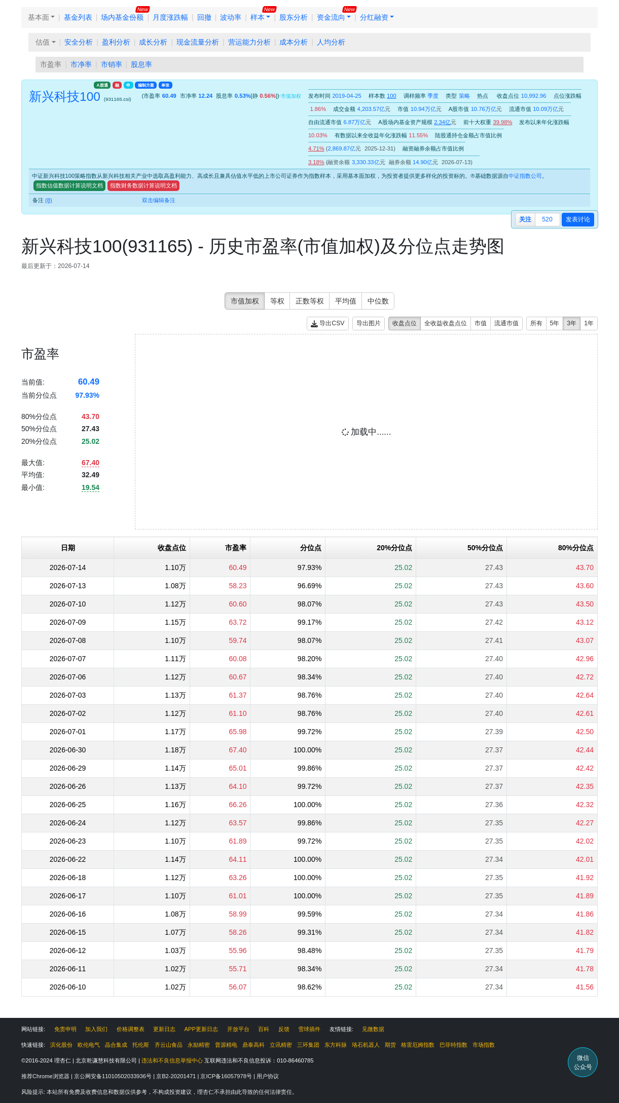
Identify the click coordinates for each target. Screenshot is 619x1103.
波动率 (230, 17)
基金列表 (78, 17)
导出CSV (328, 323)
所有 (536, 323)
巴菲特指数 (453, 1045)
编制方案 (146, 85)
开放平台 (238, 1029)
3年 (571, 323)
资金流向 (331, 17)
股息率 (141, 64)
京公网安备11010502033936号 (113, 1076)
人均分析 (331, 42)
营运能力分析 (249, 42)
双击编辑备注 (158, 200)
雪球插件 (309, 1029)
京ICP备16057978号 (226, 1076)
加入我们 (96, 1029)
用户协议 (268, 1076)
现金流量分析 (197, 42)
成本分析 (293, 42)
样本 (257, 17)
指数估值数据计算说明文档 (69, 185)
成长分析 (153, 42)
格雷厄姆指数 (417, 1045)
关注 (525, 219)
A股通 (102, 85)
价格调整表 (130, 1029)
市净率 (81, 64)
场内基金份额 (122, 17)
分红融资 (374, 17)
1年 (589, 323)
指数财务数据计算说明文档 (143, 185)
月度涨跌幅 (170, 17)
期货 (390, 1045)
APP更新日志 (201, 1029)
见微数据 (373, 1029)
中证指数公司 (525, 176)
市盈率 (50, 64)
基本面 (38, 17)
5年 (555, 323)
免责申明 (65, 1029)
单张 (165, 85)
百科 (263, 1029)
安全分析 (78, 42)
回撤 (204, 17)
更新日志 (164, 1029)
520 (547, 219)
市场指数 (483, 1045)
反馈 (283, 1029)
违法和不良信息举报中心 (172, 1060)
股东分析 (293, 17)
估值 (42, 42)
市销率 (111, 64)
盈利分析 (116, 42)
